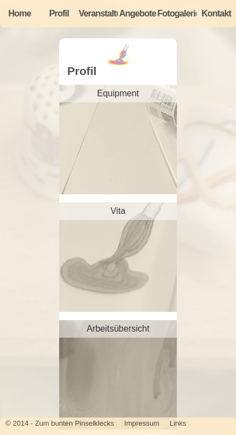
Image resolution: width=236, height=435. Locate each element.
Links (178, 423)
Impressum (141, 423)
